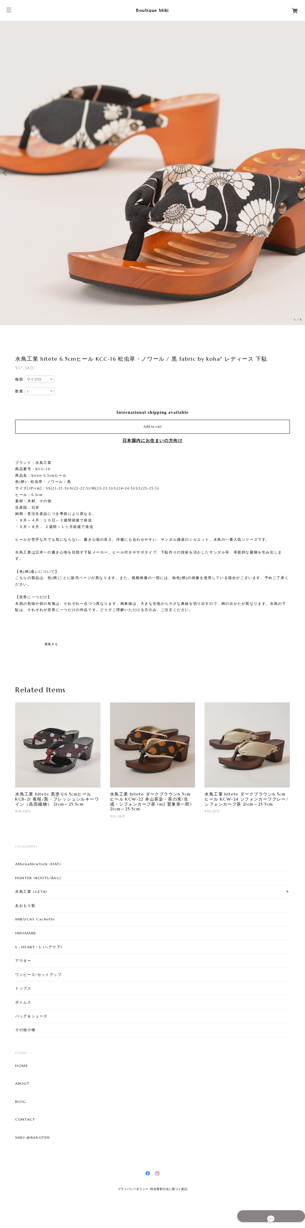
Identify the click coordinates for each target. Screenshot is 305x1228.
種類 (19, 379)
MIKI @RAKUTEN (32, 1137)
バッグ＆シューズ (31, 1016)
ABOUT (22, 1083)
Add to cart (152, 426)
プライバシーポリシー (133, 1189)
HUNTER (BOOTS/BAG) (38, 878)
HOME (21, 1066)
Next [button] (299, 173)
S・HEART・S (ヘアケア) (38, 947)
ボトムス (23, 1002)
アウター (23, 960)
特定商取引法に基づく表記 (168, 1189)
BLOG (20, 1102)
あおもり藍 (25, 905)
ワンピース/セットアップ (38, 974)
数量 (19, 391)
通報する (51, 644)
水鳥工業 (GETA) (31, 891)
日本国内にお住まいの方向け (152, 440)
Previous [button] (6, 173)
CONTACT (25, 1119)
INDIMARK (26, 933)
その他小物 (25, 1029)
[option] (152, 173)
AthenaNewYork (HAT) (38, 864)
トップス (23, 988)
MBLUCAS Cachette (35, 919)
